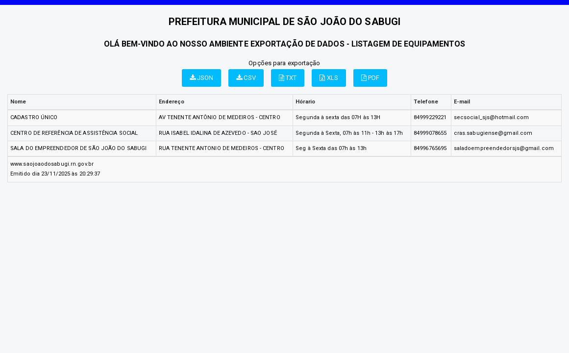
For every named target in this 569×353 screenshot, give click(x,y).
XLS (329, 77)
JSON (202, 77)
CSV (246, 77)
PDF (370, 77)
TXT (288, 77)
